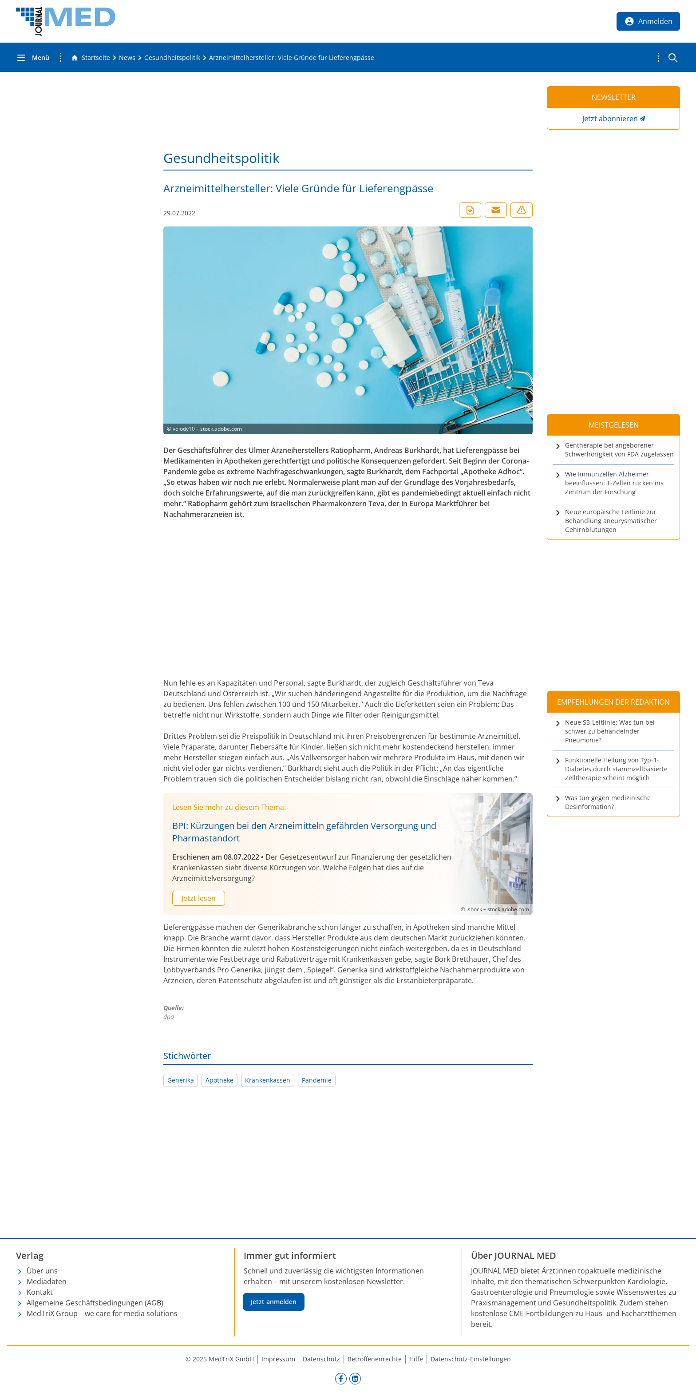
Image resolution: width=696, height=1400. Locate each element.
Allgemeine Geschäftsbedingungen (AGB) (95, 1303)
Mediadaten (47, 1281)
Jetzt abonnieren (610, 118)
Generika (180, 1080)
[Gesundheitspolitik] (172, 57)
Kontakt (40, 1292)
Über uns (42, 1271)
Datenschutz (321, 1359)
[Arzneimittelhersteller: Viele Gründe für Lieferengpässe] (291, 57)
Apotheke (219, 1080)
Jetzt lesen (199, 898)
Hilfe (416, 1359)
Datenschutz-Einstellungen (471, 1359)
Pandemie (317, 1080)
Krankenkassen (267, 1080)
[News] (127, 57)
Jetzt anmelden (274, 1301)
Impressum (278, 1359)
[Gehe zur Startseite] (90, 57)
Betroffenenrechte (375, 1359)
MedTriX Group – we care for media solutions (102, 1313)
